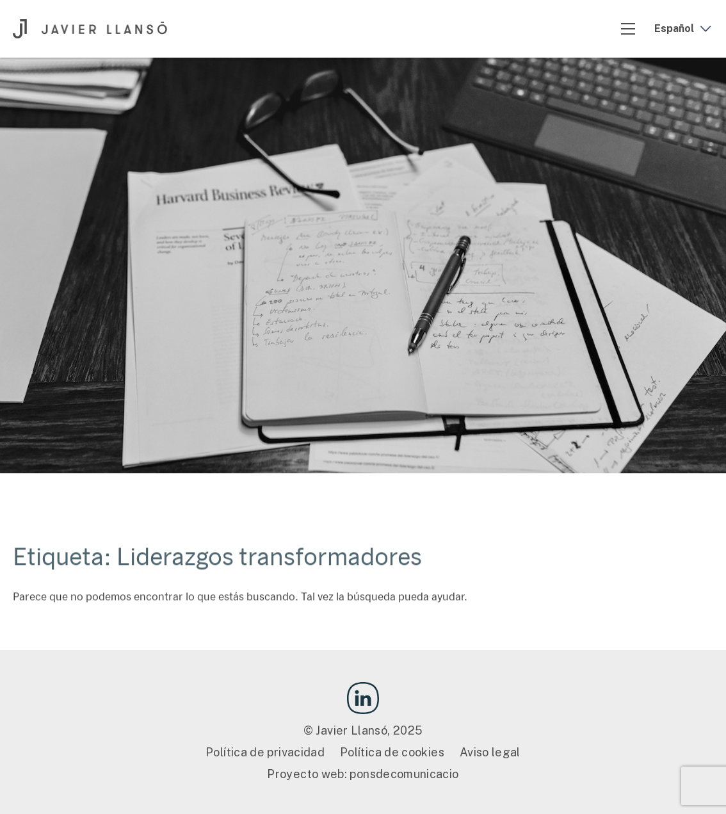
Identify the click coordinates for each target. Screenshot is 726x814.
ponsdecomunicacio (404, 774)
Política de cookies (392, 752)
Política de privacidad (265, 752)
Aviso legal (490, 752)
